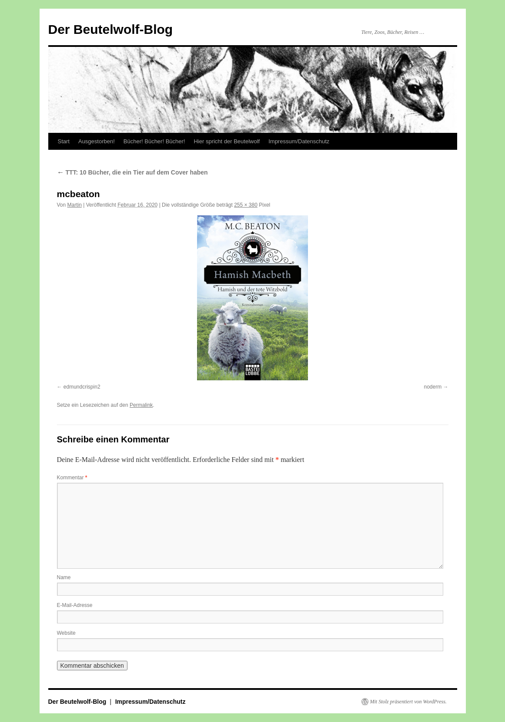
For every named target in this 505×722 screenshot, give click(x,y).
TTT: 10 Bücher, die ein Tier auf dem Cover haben (132, 172)
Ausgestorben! (96, 141)
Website (66, 633)
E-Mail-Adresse (75, 605)
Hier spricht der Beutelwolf (227, 141)
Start (64, 141)
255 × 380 (246, 205)
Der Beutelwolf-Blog (110, 29)
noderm (432, 387)
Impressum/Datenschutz (298, 141)
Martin (74, 205)
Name (64, 577)
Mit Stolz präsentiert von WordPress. (408, 702)
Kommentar (72, 478)
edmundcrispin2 (82, 387)
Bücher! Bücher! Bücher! (154, 141)
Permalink (141, 405)
